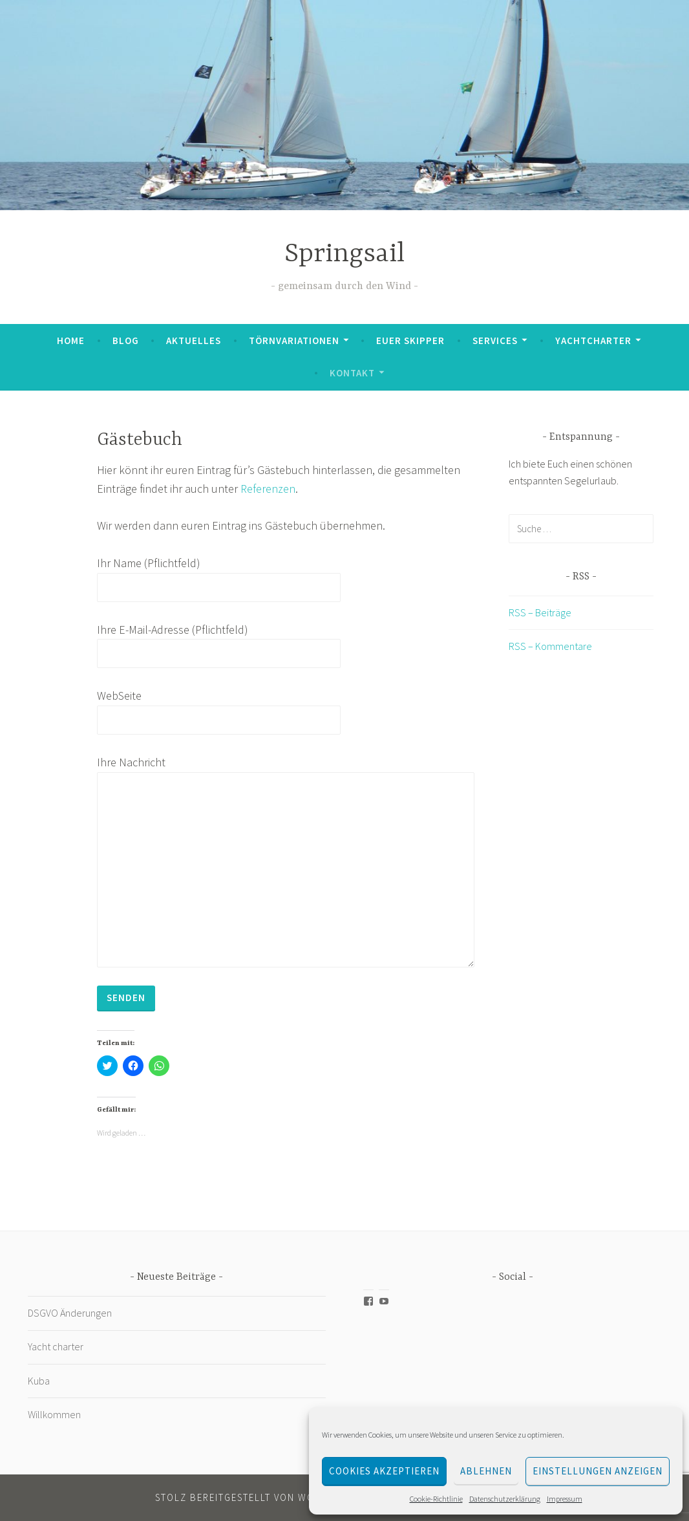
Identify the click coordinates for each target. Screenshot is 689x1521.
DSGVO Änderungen (70, 1312)
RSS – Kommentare (550, 646)
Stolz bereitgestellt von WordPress (257, 1497)
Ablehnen (486, 1471)
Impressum (564, 1499)
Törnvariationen (294, 340)
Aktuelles (193, 340)
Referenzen (267, 488)
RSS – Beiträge (540, 612)
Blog (125, 340)
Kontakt (352, 373)
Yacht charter (55, 1346)
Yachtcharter (593, 340)
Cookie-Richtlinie (436, 1499)
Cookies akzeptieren (384, 1471)
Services (495, 340)
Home (71, 340)
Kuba (40, 1380)
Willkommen (54, 1414)
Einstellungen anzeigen (597, 1471)
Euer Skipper (410, 340)
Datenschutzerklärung (504, 1499)
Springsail (344, 254)
